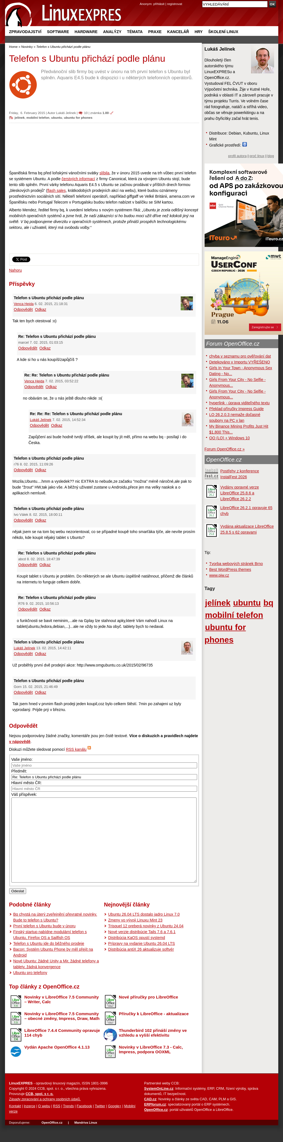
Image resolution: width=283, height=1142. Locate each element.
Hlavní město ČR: (26, 783)
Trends (68, 1123)
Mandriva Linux (85, 1139)
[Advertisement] (104, 146)
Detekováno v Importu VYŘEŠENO (239, 362)
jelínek (20, 117)
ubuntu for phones (78, 117)
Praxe (155, 31)
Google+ (114, 1123)
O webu (44, 1123)
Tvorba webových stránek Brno (236, 563)
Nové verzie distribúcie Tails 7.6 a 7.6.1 (142, 948)
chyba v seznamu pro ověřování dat (240, 356)
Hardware (86, 31)
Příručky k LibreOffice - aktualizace (154, 1030)
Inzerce (29, 1123)
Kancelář (178, 31)
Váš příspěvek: (24, 794)
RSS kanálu (76, 749)
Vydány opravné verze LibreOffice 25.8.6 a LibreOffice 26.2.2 (239, 493)
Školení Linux (223, 31)
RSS (56, 1123)
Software (58, 31)
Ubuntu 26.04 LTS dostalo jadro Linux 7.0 (144, 931)
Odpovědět (23, 309)
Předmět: (19, 771)
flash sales (56, 190)
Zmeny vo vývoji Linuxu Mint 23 (135, 937)
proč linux (257, 156)
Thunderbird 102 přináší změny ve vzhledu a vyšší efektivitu (153, 1049)
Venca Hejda (24, 304)
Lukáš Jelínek (66, 113)
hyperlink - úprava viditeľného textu (239, 403)
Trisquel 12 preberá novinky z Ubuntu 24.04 (145, 942)
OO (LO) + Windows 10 (229, 438)
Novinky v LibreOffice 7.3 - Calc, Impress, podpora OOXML (151, 1066)
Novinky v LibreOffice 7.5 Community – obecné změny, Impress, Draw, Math (62, 1032)
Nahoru (15, 270)
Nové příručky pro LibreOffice (148, 1013)
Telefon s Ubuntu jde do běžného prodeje (48, 960)
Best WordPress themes (230, 569)
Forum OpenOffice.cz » (225, 449)
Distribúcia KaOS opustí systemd (136, 954)
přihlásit (159, 4)
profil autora (237, 156)
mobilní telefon (37, 117)
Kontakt (15, 1123)
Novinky (27, 46)
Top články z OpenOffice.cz (44, 1003)
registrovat (174, 4)
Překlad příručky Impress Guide (236, 409)
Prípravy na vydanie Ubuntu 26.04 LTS (141, 960)
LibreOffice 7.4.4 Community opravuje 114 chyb (62, 1049)
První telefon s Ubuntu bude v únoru (44, 942)
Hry (199, 31)
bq (268, 602)
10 (86, 113)
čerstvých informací (78, 179)
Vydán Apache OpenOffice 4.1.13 (57, 1063)
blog (270, 156)
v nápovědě (20, 741)
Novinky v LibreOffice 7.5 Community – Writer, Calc (61, 1016)
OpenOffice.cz (224, 460)
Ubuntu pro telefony (30, 989)
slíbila (105, 173)
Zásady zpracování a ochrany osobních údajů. (45, 1116)
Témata (135, 31)
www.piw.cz (219, 575)
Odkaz (40, 309)
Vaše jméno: (22, 759)
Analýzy (112, 31)
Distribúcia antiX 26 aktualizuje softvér (141, 966)
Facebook (84, 1123)
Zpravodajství (25, 31)
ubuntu (56, 117)
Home (13, 46)
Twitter (100, 1123)
